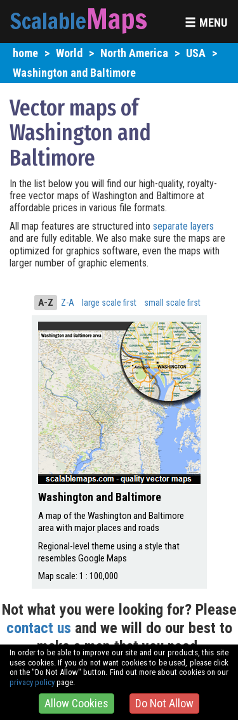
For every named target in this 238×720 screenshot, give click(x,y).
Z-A (67, 303)
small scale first (172, 303)
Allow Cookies (76, 703)
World (69, 53)
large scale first (109, 303)
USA (196, 53)
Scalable (48, 21)
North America (134, 53)
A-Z (45, 302)
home (25, 53)
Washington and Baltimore (74, 72)
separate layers (183, 226)
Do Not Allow (164, 703)
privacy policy (32, 682)
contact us (38, 628)
